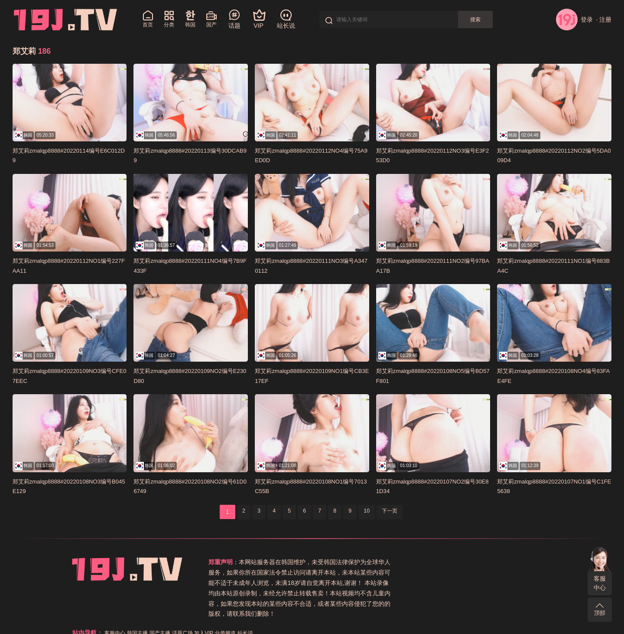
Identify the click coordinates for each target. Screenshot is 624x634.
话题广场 (489, 562)
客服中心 (600, 583)
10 (373, 511)
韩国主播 (437, 562)
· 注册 (603, 19)
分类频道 (538, 562)
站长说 (376, 572)
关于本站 (399, 572)
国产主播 (463, 562)
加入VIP (514, 562)
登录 (574, 19)
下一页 (399, 511)
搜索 (487, 19)
